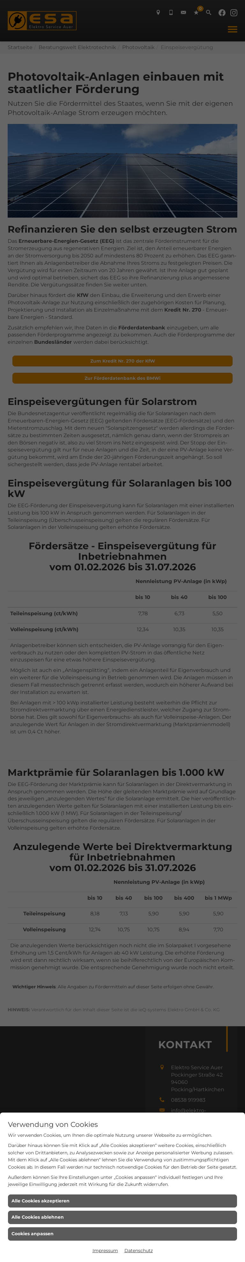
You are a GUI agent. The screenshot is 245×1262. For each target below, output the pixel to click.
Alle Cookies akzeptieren (40, 1201)
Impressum (105, 1250)
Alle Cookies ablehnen (37, 1217)
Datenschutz (138, 1250)
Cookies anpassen (32, 1234)
